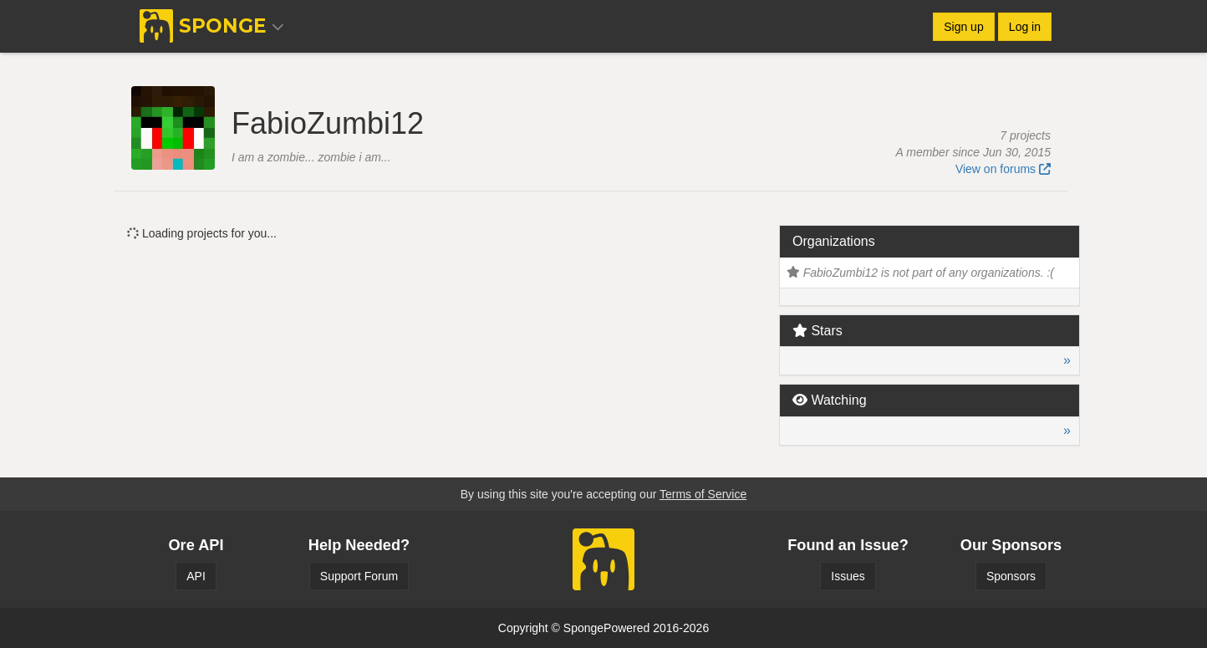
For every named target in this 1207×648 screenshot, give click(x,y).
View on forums (1003, 169)
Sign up (963, 26)
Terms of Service (703, 494)
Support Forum (359, 576)
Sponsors (1011, 576)
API (196, 576)
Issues (847, 576)
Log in (1025, 26)
